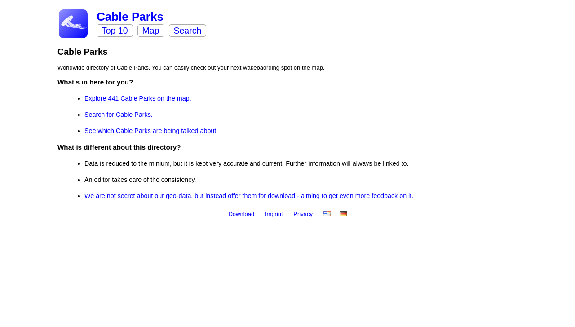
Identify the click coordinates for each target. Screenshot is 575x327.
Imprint (274, 214)
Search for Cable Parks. (118, 114)
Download (242, 214)
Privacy (303, 214)
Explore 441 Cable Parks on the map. (137, 98)
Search (188, 30)
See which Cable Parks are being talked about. (151, 130)
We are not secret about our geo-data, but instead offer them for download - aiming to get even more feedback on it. (248, 195)
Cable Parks (130, 16)
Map (150, 30)
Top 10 (115, 30)
